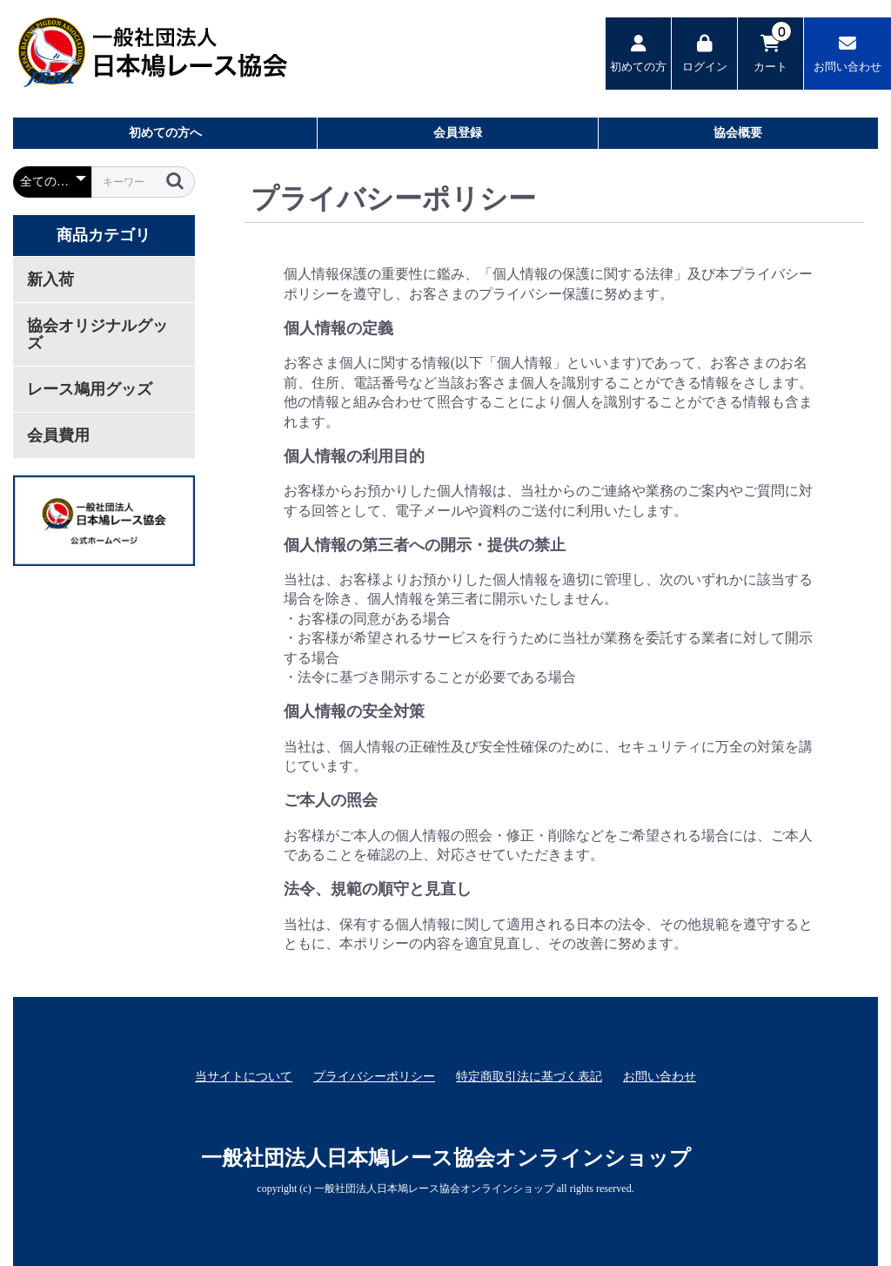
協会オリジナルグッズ (97, 334)
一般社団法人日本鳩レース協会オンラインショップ (446, 1158)
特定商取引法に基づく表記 (529, 1076)
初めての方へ (165, 132)
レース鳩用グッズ (89, 389)
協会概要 (737, 132)
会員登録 (457, 132)
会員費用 (58, 435)
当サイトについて (243, 1076)
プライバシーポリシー (374, 1076)
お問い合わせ (659, 1076)
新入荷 (50, 279)
